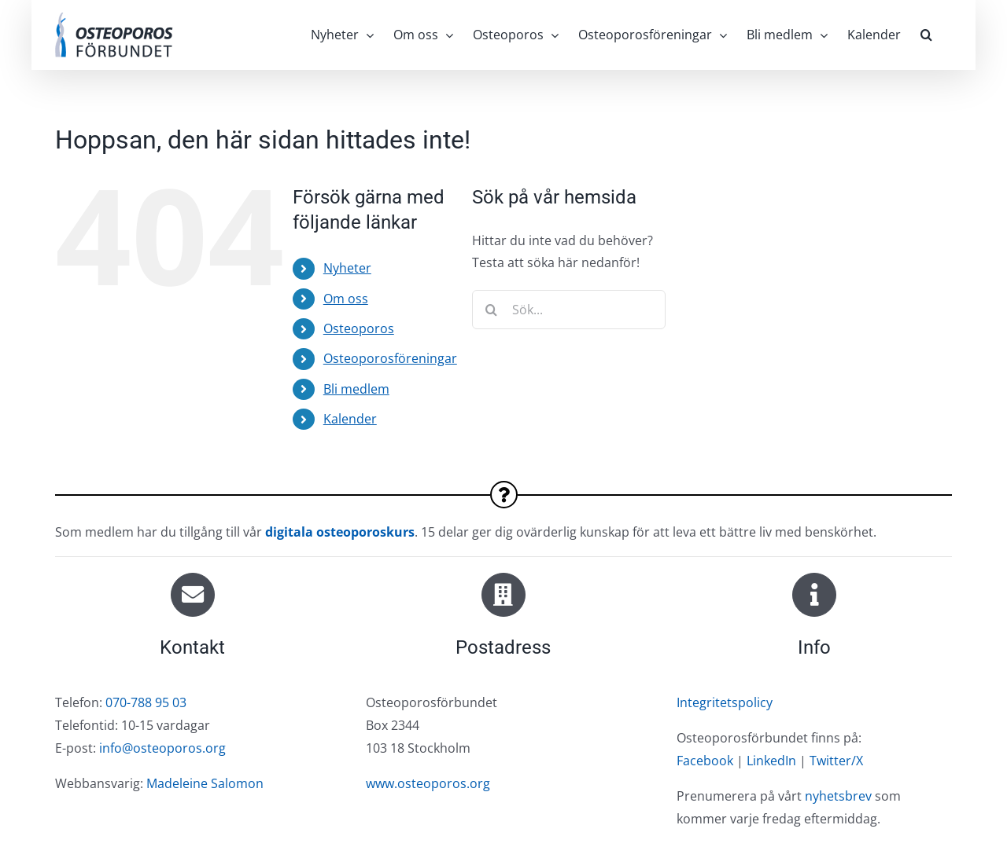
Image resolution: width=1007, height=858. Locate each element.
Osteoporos (358, 328)
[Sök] (491, 309)
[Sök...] (569, 309)
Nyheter (347, 268)
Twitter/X (836, 760)
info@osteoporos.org (162, 748)
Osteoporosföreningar (390, 358)
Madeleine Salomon (205, 783)
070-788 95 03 (145, 702)
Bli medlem (356, 389)
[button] (926, 34)
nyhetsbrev (838, 796)
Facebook (705, 760)
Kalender (350, 418)
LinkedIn (771, 760)
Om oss (345, 298)
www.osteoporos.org (428, 783)
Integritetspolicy (725, 702)
